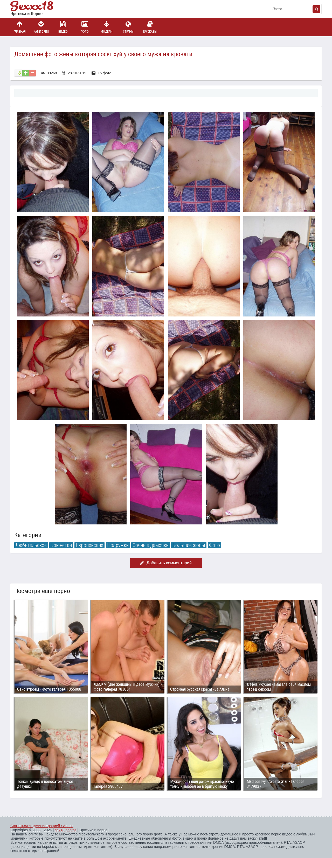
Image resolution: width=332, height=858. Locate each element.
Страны (128, 27)
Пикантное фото (36, 9)
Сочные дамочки (151, 545)
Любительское (31, 545)
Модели (107, 27)
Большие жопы (188, 545)
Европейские (89, 545)
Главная (19, 27)
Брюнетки (61, 545)
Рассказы (150, 27)
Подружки (118, 545)
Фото (85, 27)
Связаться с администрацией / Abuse (41, 826)
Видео (63, 27)
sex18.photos (65, 830)
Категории (41, 27)
